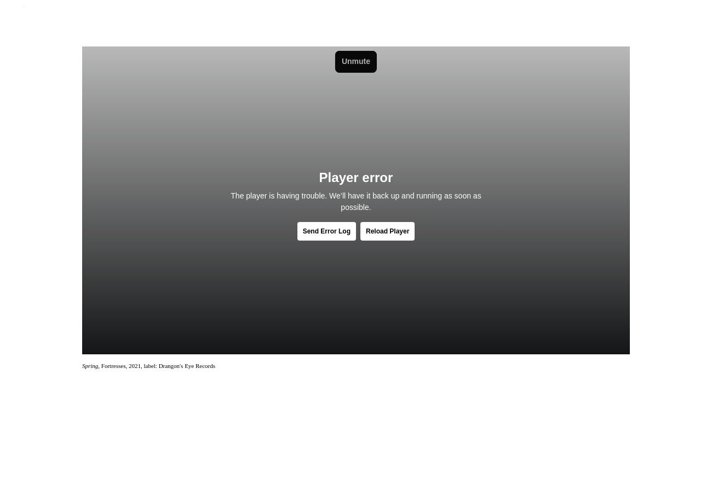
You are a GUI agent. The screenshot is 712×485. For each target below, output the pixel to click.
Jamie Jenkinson (24, 5)
